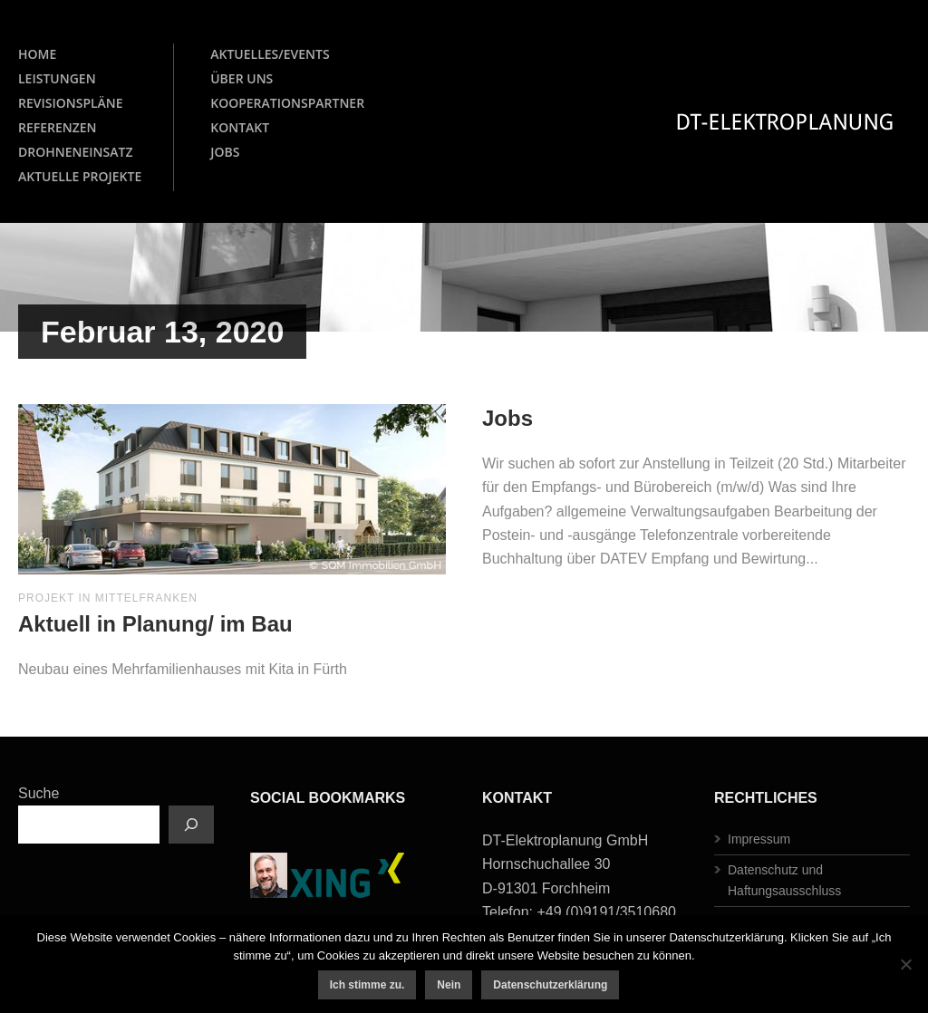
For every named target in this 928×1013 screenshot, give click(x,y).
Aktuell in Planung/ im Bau (155, 624)
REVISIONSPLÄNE (70, 102)
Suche (38, 793)
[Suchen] (191, 825)
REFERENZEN (57, 127)
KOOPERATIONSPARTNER (287, 102)
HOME (37, 54)
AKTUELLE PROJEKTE (79, 176)
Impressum (759, 839)
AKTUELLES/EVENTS (269, 54)
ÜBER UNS (241, 78)
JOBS (224, 151)
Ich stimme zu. (367, 985)
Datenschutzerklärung (550, 985)
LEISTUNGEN (57, 78)
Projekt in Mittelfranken (108, 598)
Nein (448, 985)
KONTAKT (239, 127)
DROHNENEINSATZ (75, 151)
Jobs (507, 418)
